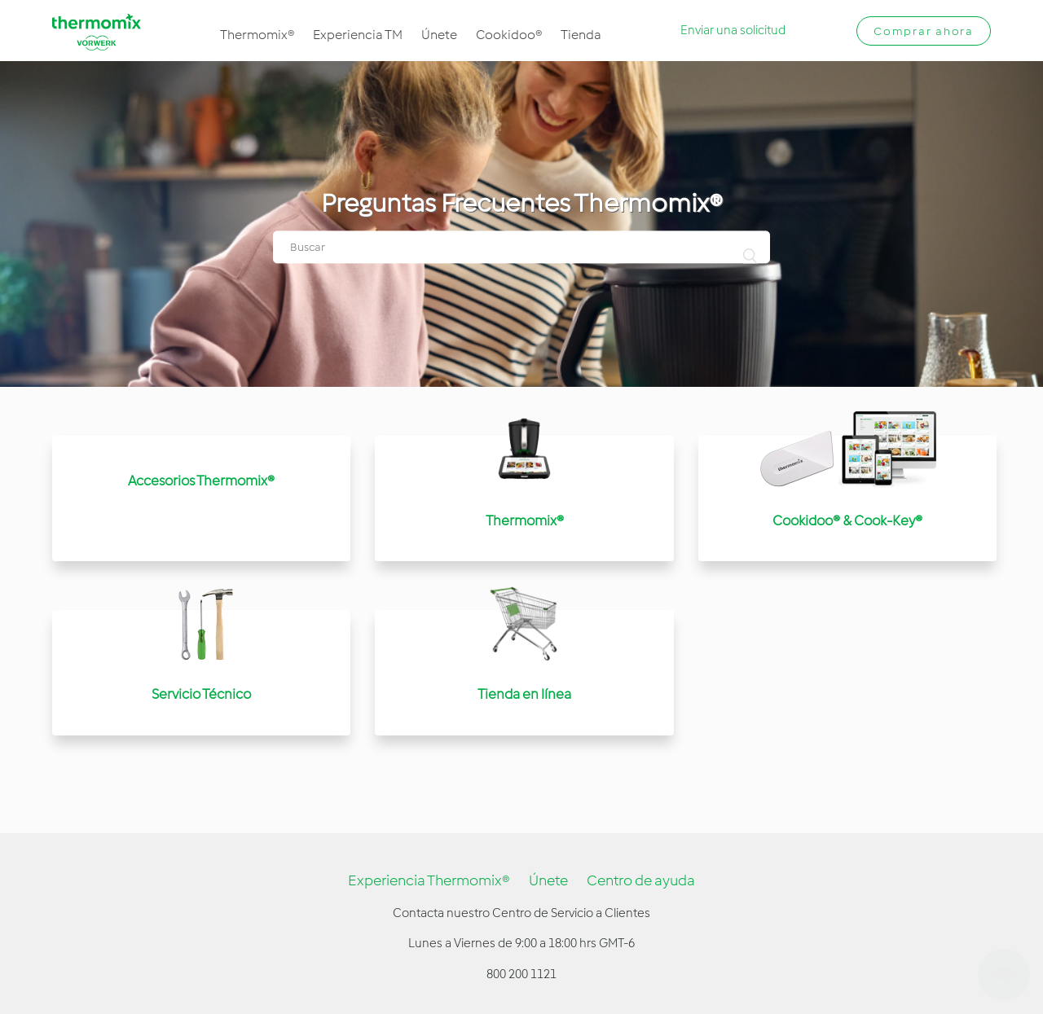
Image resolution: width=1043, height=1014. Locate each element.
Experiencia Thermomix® (429, 880)
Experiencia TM (358, 34)
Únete (439, 34)
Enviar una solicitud (733, 30)
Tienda (581, 34)
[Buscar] (521, 247)
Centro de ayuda (641, 880)
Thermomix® (257, 34)
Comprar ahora (924, 31)
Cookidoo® (509, 34)
